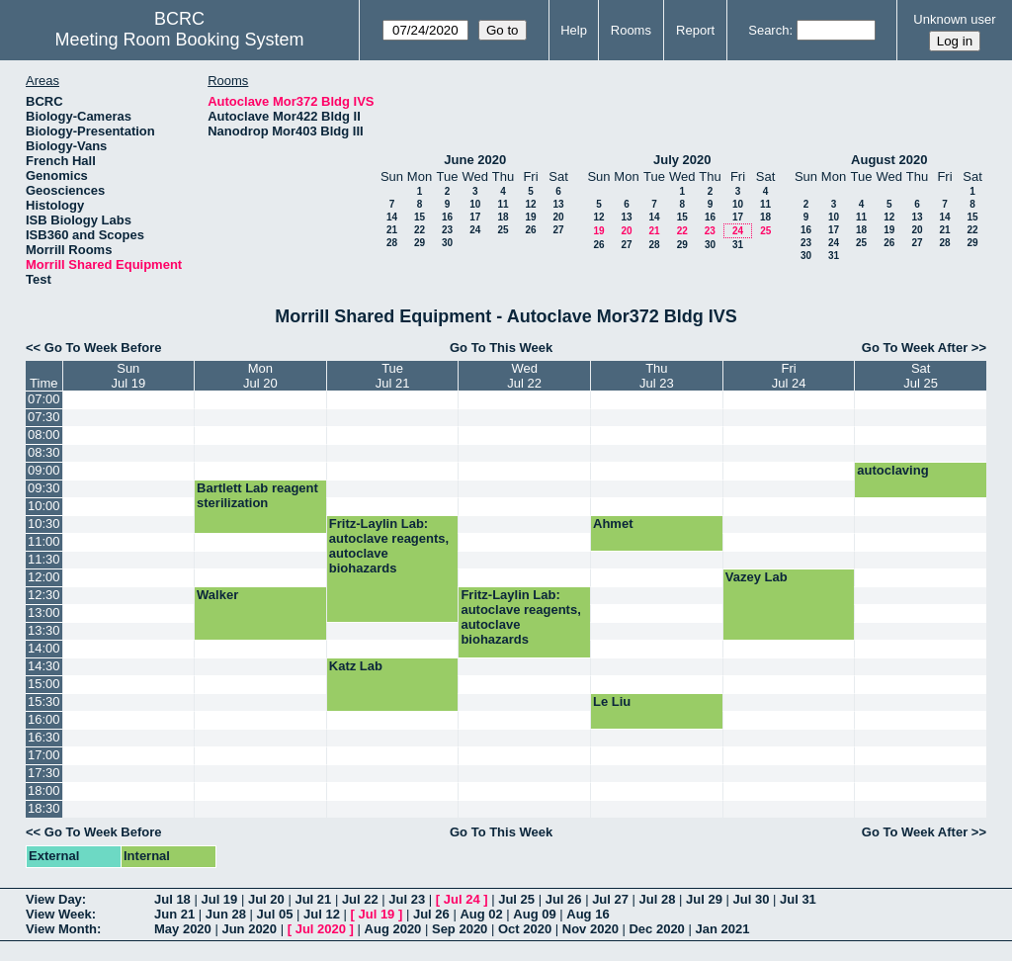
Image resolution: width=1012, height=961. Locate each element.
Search (768, 30)
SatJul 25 (920, 376)
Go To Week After (915, 347)
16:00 (44, 719)
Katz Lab (355, 665)
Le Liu (612, 701)
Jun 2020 (249, 928)
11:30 (44, 559)
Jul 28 (657, 899)
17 (474, 217)
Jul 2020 (320, 928)
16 (447, 217)
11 (502, 204)
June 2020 (475, 159)
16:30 (44, 737)
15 (419, 217)
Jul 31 (798, 899)
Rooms (631, 30)
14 (391, 217)
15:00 (44, 683)
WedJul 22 (524, 376)
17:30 (44, 772)
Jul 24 (462, 899)
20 (557, 217)
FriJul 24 (789, 376)
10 (474, 204)
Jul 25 (516, 899)
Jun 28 (226, 914)
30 (447, 242)
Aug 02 (481, 914)
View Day (54, 899)
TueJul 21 (393, 376)
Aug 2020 (393, 928)
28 (391, 242)
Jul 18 (172, 899)
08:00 (44, 434)
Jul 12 (321, 914)
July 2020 (682, 159)
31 (737, 244)
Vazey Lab (756, 576)
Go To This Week (501, 347)
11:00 (44, 541)
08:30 (44, 452)
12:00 (44, 576)
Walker (217, 594)
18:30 (44, 808)
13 (557, 204)
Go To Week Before (103, 347)
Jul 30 (751, 899)
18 (502, 217)
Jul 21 (313, 899)
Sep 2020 (459, 928)
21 (391, 229)
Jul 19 (219, 899)
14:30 (44, 665)
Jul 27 (610, 899)
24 (474, 229)
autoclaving (892, 470)
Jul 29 (704, 899)
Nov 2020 (590, 928)
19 (530, 217)
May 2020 (182, 928)
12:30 (44, 594)
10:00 (44, 505)
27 (557, 229)
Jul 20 (266, 899)
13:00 (44, 612)
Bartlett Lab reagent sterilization (257, 495)
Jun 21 (174, 914)
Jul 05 (275, 914)
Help (573, 30)
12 (530, 204)
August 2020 (889, 159)
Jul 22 (360, 899)
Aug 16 (587, 914)
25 (502, 229)
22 (419, 229)
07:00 (44, 399)
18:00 (44, 790)
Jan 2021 (722, 928)
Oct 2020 (524, 928)
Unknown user (954, 19)
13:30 (44, 630)
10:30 (44, 523)
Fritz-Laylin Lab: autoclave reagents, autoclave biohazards (389, 545)
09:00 (44, 470)
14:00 (44, 648)
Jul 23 (406, 899)
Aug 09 (534, 914)
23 (447, 229)
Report (695, 30)
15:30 (44, 701)
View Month (61, 928)
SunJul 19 (128, 376)
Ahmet (612, 523)
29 (419, 242)
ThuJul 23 (656, 376)
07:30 (44, 416)
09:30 (44, 487)
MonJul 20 (260, 376)
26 (530, 229)
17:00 (44, 754)
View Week (59, 914)
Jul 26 (564, 899)
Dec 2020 (656, 928)
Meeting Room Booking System (178, 39)
